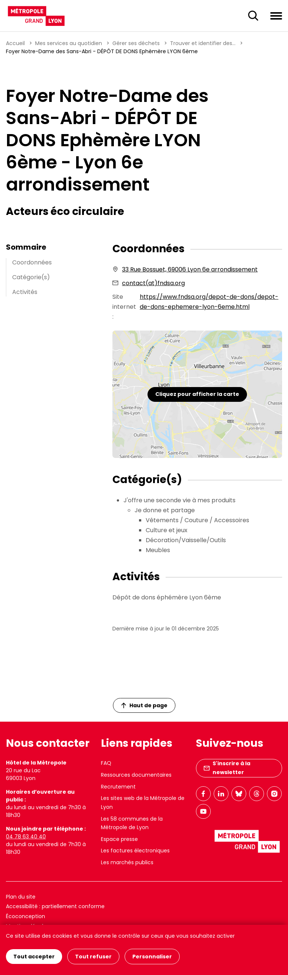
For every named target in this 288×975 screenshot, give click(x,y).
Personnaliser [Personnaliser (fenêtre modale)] (152, 956)
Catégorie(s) (31, 277)
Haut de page (144, 705)
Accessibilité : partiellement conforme (55, 906)
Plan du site (20, 896)
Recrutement (118, 786)
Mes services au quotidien (68, 43)
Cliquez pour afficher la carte (197, 394)
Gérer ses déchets (136, 43)
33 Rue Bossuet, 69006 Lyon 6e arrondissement (190, 269)
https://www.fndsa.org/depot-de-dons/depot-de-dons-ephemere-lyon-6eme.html (209, 301)
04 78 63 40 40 (26, 836)
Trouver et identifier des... (203, 43)
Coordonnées (32, 262)
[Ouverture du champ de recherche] (253, 16)
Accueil (15, 43)
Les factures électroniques (135, 850)
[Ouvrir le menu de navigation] (276, 15)
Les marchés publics (127, 862)
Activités (24, 292)
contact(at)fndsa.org (153, 283)
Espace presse (119, 839)
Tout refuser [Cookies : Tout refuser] (93, 956)
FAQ (106, 763)
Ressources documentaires (136, 775)
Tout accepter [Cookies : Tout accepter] (34, 956)
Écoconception (25, 916)
